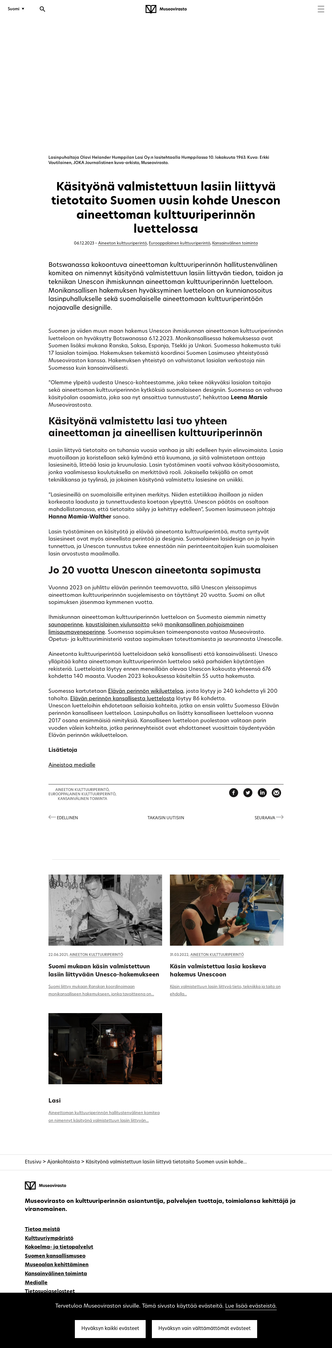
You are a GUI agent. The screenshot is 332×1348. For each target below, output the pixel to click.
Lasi (54, 1101)
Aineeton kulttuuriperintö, (82, 790)
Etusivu (33, 1162)
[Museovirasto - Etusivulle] (166, 9)
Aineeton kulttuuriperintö (122, 243)
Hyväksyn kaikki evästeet (110, 1329)
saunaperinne (65, 625)
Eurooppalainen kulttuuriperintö (179, 243)
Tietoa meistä (42, 1229)
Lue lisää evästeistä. (251, 1306)
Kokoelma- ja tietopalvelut (59, 1247)
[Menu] (321, 10)
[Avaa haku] (42, 10)
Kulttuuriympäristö (49, 1238)
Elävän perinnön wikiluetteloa (145, 691)
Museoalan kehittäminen (57, 1265)
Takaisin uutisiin (166, 818)
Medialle (36, 1283)
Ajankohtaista (63, 1162)
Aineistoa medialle (71, 765)
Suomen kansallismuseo (55, 1256)
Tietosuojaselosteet (50, 1291)
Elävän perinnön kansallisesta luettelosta (122, 698)
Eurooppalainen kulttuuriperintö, (82, 794)
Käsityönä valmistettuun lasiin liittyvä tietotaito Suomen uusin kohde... (166, 1162)
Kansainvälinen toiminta (235, 243)
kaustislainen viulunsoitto (118, 625)
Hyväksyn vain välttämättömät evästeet (204, 1329)
